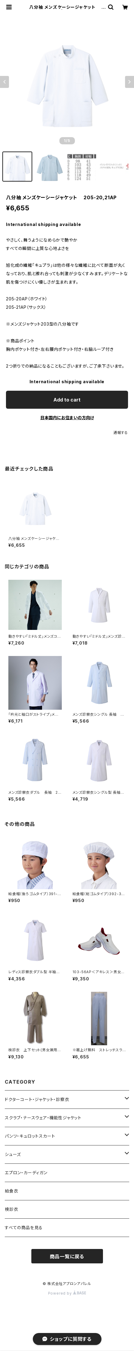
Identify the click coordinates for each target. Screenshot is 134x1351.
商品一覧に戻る (67, 1256)
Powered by (67, 1293)
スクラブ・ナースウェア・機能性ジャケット (43, 1117)
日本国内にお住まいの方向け (67, 417)
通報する (120, 432)
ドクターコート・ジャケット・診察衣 (37, 1099)
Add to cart (67, 400)
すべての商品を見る (24, 1227)
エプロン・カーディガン (26, 1172)
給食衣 (11, 1190)
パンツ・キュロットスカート (30, 1136)
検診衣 (11, 1209)
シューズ (13, 1154)
